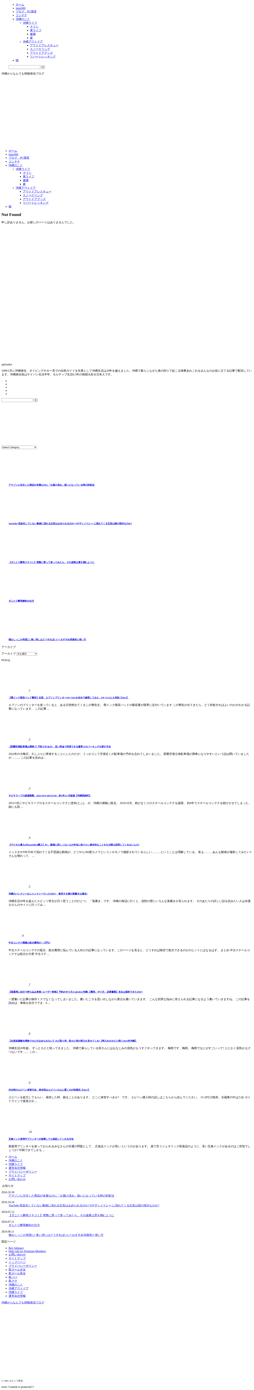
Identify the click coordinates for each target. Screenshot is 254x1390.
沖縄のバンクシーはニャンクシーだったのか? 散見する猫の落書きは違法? (48, 893)
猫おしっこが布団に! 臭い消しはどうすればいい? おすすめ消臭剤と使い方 (47, 639)
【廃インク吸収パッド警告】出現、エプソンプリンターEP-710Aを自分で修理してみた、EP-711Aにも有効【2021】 (69, 697)
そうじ (27, 172)
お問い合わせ (17, 1179)
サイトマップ (17, 1175)
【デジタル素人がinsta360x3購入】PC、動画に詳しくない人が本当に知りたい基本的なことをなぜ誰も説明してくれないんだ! (74, 844)
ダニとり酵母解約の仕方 (21, 601)
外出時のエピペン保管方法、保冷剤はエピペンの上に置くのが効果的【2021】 (49, 1089)
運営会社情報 (17, 1167)
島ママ (13, 1280)
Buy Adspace (16, 1247)
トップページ (17, 1262)
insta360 (13, 154)
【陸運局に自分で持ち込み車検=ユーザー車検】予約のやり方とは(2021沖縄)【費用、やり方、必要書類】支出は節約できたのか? (76, 991)
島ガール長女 (17, 1273)
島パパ (13, 1277)
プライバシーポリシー (23, 1171)
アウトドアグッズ (34, 199)
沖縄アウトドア (26, 187)
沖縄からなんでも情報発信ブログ (22, 1302)
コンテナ (14, 161)
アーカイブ (8, 653)
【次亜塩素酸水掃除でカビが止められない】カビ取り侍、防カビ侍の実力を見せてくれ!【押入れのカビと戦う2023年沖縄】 (73, 1040)
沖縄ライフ (23, 169)
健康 (26, 180)
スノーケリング (33, 195)
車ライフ (28, 176)
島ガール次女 (17, 1269)
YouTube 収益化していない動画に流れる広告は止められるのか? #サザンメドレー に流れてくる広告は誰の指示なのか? (70, 523)
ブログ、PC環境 (19, 157)
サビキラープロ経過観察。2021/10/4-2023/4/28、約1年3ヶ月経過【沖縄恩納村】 (50, 795)
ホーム (13, 150)
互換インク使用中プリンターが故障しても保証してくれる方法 (41, 1139)
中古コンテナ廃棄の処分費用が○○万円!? (30, 942)
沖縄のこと (16, 165)
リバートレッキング (36, 202)
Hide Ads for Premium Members (27, 1251)
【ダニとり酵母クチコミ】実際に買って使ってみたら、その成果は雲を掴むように (51, 562)
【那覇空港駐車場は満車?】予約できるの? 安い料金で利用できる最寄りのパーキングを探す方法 (60, 746)
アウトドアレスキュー (37, 191)
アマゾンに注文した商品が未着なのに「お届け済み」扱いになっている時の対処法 (51, 485)
